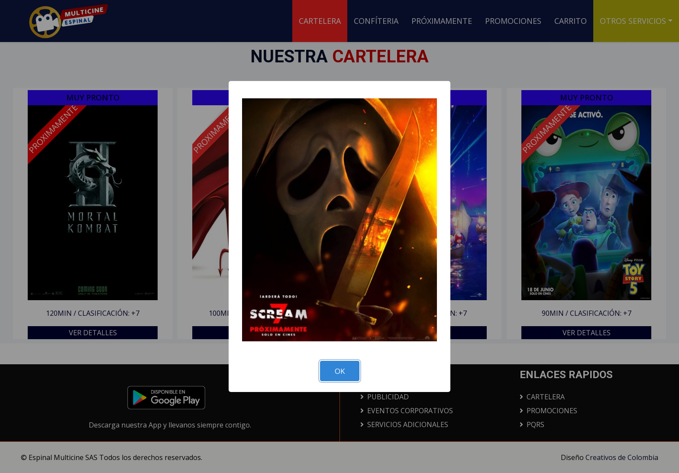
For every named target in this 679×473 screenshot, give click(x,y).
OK (340, 371)
